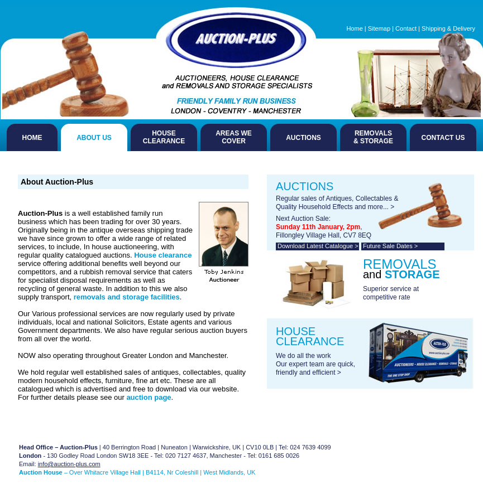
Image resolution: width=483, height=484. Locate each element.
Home (354, 28)
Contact (406, 28)
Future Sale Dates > (390, 246)
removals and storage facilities (127, 297)
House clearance (163, 255)
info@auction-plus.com (69, 464)
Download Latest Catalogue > (318, 246)
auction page (148, 397)
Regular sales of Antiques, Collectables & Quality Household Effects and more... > (337, 203)
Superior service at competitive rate (391, 293)
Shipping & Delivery (448, 28)
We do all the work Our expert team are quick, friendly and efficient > (315, 364)
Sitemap (379, 28)
